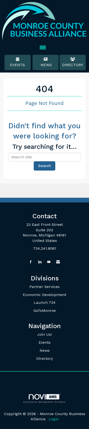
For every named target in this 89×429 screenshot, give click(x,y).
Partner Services (44, 286)
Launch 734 (45, 302)
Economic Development (44, 294)
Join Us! (44, 334)
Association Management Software (44, 398)
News (45, 62)
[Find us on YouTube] (49, 262)
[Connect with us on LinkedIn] (40, 262)
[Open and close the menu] (42, 48)
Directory (72, 62)
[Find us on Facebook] (31, 262)
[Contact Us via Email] (58, 262)
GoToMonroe (44, 310)
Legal (54, 419)
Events (17, 62)
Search (44, 165)
